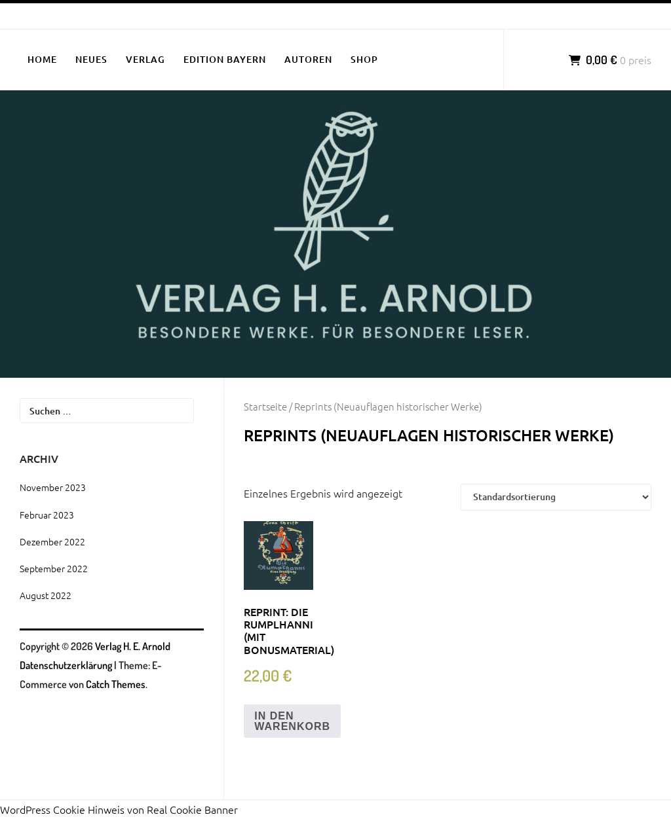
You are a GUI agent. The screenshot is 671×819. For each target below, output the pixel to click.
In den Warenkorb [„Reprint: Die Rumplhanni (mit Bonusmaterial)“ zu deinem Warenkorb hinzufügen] (292, 721)
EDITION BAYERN (224, 59)
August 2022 (45, 595)
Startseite (265, 406)
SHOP (364, 59)
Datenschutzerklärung (66, 665)
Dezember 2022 (52, 541)
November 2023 (53, 487)
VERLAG (145, 59)
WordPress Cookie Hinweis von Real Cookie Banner (119, 809)
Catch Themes (115, 684)
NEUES (91, 59)
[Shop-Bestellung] (556, 497)
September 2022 (54, 568)
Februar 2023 (47, 514)
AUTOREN (308, 59)
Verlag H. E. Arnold (132, 646)
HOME (42, 59)
